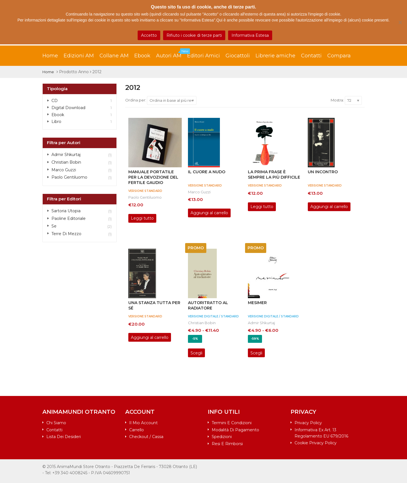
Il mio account (143, 422)
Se (54, 226)
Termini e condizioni (232, 422)
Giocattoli (238, 56)
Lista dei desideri (63, 436)
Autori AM (171, 54)
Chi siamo (56, 422)
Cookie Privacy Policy (316, 442)
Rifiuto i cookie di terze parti (194, 35)
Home (50, 56)
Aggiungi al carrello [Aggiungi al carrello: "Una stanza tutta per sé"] (149, 337)
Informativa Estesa (250, 35)
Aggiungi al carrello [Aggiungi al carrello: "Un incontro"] (329, 206)
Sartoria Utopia (66, 210)
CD (54, 100)
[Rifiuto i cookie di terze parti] (400, 22)
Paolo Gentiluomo (145, 197)
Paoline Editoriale (68, 218)
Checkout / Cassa (146, 436)
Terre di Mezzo (66, 233)
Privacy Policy (308, 422)
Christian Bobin (202, 322)
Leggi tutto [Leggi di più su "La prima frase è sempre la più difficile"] (261, 206)
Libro (56, 121)
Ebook (142, 56)
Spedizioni (222, 436)
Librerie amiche (275, 56)
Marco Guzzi (199, 192)
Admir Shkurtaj (261, 322)
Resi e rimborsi (227, 443)
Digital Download (68, 107)
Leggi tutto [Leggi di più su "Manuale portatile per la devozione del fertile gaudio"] (142, 218)
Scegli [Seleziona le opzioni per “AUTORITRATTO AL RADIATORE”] (196, 353)
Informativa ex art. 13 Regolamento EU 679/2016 (321, 433)
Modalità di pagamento (235, 429)
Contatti (311, 56)
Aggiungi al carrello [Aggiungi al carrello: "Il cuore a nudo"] (209, 212)
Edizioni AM (79, 56)
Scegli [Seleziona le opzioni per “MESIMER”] (256, 353)
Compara (339, 56)
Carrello (136, 429)
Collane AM (114, 56)
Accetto (149, 35)
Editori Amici (203, 56)
